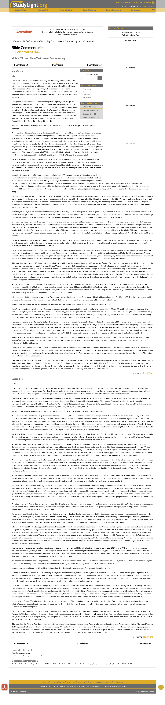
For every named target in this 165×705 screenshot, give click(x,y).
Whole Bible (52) (89, 107)
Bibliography (87, 97)
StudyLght (25, 4)
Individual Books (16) (91, 117)
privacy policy (62, 682)
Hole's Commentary (67, 41)
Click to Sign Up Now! (142, 2)
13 (21, 65)
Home (16, 41)
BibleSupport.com (28, 656)
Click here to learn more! (67, 35)
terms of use (47, 682)
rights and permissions (82, 682)
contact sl (99, 682)
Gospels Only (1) (89, 114)
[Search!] (100, 78)
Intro (17, 71)
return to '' (144, 373)
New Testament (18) (90, 110)
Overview (86, 92)
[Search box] (89, 78)
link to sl (119, 682)
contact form (121, 686)
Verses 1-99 (17, 379)
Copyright (86, 95)
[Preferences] (153, 10)
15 (94, 65)
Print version (87, 89)
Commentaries (32, 41)
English (50, 41)
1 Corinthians (87, 41)
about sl (109, 682)
